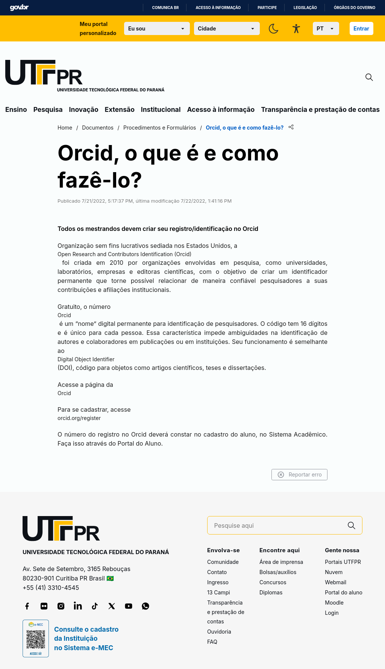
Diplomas (270, 592)
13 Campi (218, 592)
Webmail (335, 582)
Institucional (161, 109)
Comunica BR (165, 8)
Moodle (334, 602)
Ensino (16, 109)
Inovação (84, 109)
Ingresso (218, 582)
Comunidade (223, 562)
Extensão (120, 109)
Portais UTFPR (343, 562)
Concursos (272, 582)
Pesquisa (48, 109)
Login (332, 612)
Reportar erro (299, 474)
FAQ (212, 641)
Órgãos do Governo (354, 8)
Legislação (305, 8)
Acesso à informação (218, 8)
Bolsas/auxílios (277, 572)
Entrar (361, 28)
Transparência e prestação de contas (320, 109)
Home (65, 127)
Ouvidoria (219, 631)
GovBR (19, 7)
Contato (217, 572)
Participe (267, 8)
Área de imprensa (281, 562)
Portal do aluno (343, 592)
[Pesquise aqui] (277, 526)
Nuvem (334, 572)
